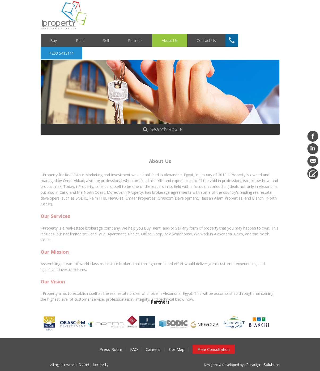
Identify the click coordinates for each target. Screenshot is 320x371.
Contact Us (206, 40)
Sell (106, 40)
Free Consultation (214, 349)
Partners (135, 40)
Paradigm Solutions (262, 364)
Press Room (110, 349)
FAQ (134, 349)
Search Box (162, 129)
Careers (153, 349)
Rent (80, 40)
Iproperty (100, 364)
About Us (170, 40)
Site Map (177, 349)
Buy (53, 40)
